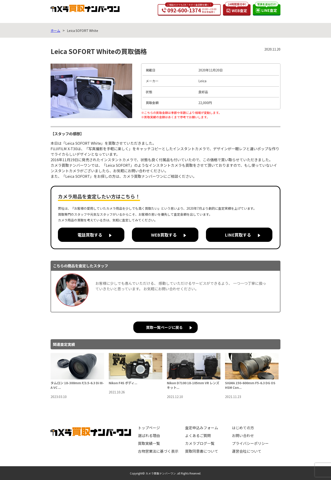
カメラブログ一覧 (199, 443)
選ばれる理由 (149, 435)
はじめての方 (243, 427)
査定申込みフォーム (201, 427)
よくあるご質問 (198, 435)
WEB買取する (164, 235)
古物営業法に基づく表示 (158, 451)
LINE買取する (238, 235)
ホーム (55, 30)
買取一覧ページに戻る (164, 327)
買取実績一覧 (149, 443)
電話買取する (89, 235)
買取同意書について (201, 451)
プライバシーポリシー (250, 443)
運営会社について (246, 451)
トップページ (149, 427)
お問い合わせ (243, 435)
